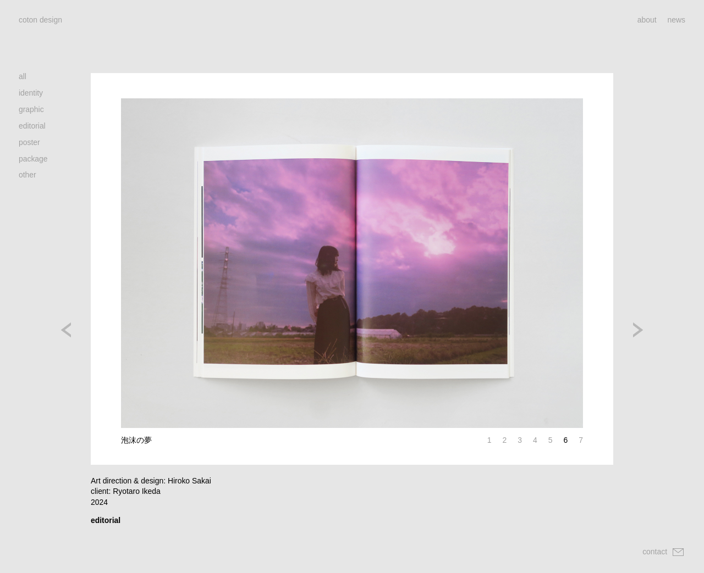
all (22, 76)
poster (29, 142)
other (27, 174)
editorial (32, 125)
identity (31, 92)
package (33, 158)
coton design (40, 19)
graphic (31, 109)
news (676, 19)
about (647, 19)
